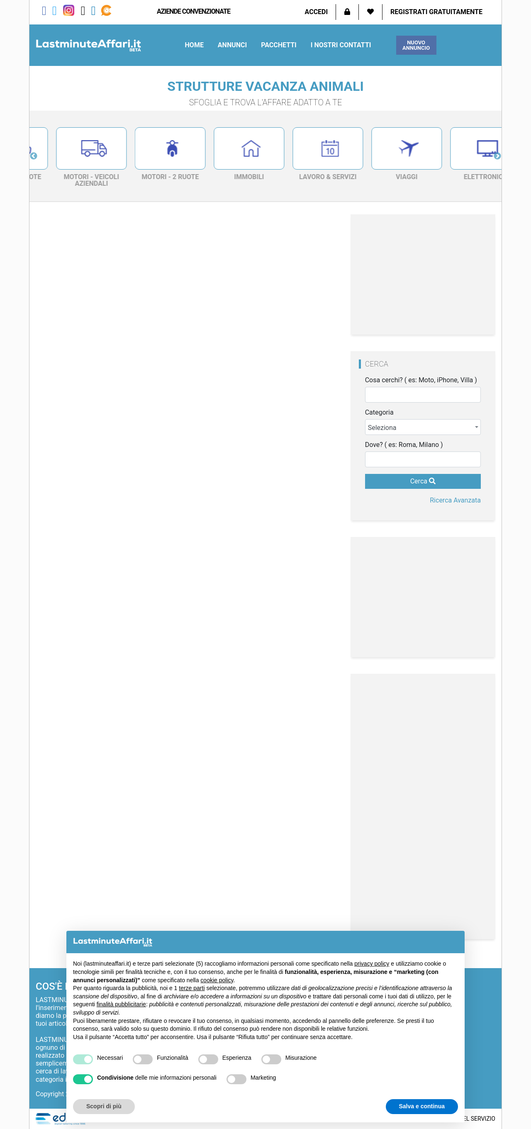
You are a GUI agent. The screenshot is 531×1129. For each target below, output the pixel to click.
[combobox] (423, 427)
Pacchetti (279, 45)
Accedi (316, 12)
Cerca (423, 481)
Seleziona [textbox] (382, 428)
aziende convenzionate (193, 11)
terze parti (192, 988)
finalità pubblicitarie (121, 1004)
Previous (33, 156)
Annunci (232, 45)
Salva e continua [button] (422, 1106)
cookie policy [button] (216, 980)
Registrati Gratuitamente (436, 12)
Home (194, 45)
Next (497, 156)
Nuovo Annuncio (416, 45)
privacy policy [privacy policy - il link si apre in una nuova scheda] (371, 963)
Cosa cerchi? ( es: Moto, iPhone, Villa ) (421, 380)
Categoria (379, 412)
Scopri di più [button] (104, 1106)
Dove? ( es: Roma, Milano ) (404, 445)
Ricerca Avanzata (455, 500)
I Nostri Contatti (341, 45)
